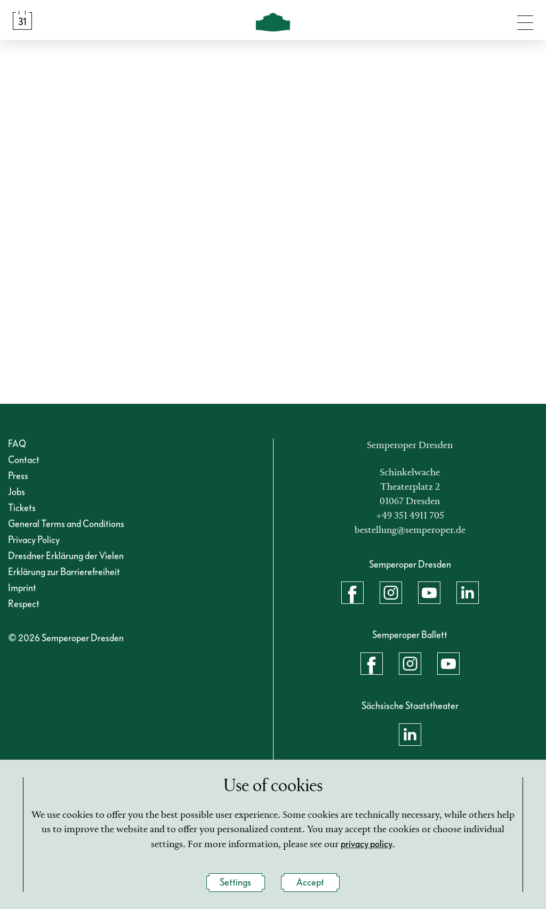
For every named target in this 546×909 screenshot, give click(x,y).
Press (18, 476)
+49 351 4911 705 (410, 516)
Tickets (22, 508)
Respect (23, 604)
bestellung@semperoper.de (410, 530)
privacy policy (366, 845)
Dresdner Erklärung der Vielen (66, 556)
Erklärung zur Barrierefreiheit (64, 572)
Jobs (16, 492)
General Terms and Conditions (66, 524)
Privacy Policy (34, 540)
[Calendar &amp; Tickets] (22, 20)
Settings (235, 883)
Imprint (22, 588)
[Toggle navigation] (525, 20)
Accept (310, 883)
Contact (23, 460)
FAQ (17, 444)
